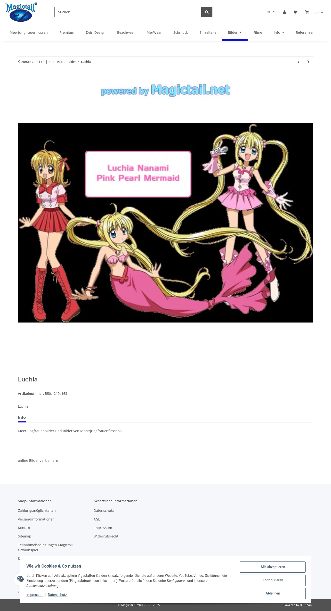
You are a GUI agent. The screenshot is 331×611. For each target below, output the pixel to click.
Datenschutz (58, 596)
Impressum (36, 596)
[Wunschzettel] (295, 12)
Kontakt (24, 527)
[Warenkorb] (314, 12)
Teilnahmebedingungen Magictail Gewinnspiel (45, 547)
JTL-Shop (306, 605)
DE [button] (269, 12)
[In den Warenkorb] (22, 373)
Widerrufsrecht (106, 536)
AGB (97, 519)
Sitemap (24, 536)
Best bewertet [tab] (47, 417)
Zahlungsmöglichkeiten (37, 510)
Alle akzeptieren (271, 568)
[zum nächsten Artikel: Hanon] (308, 62)
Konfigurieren (271, 581)
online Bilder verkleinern (38, 460)
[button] (284, 12)
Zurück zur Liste (32, 61)
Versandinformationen (36, 519)
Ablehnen (271, 594)
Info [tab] (22, 417)
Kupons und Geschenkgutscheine (45, 558)
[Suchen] (128, 12)
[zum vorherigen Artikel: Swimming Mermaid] (298, 62)
